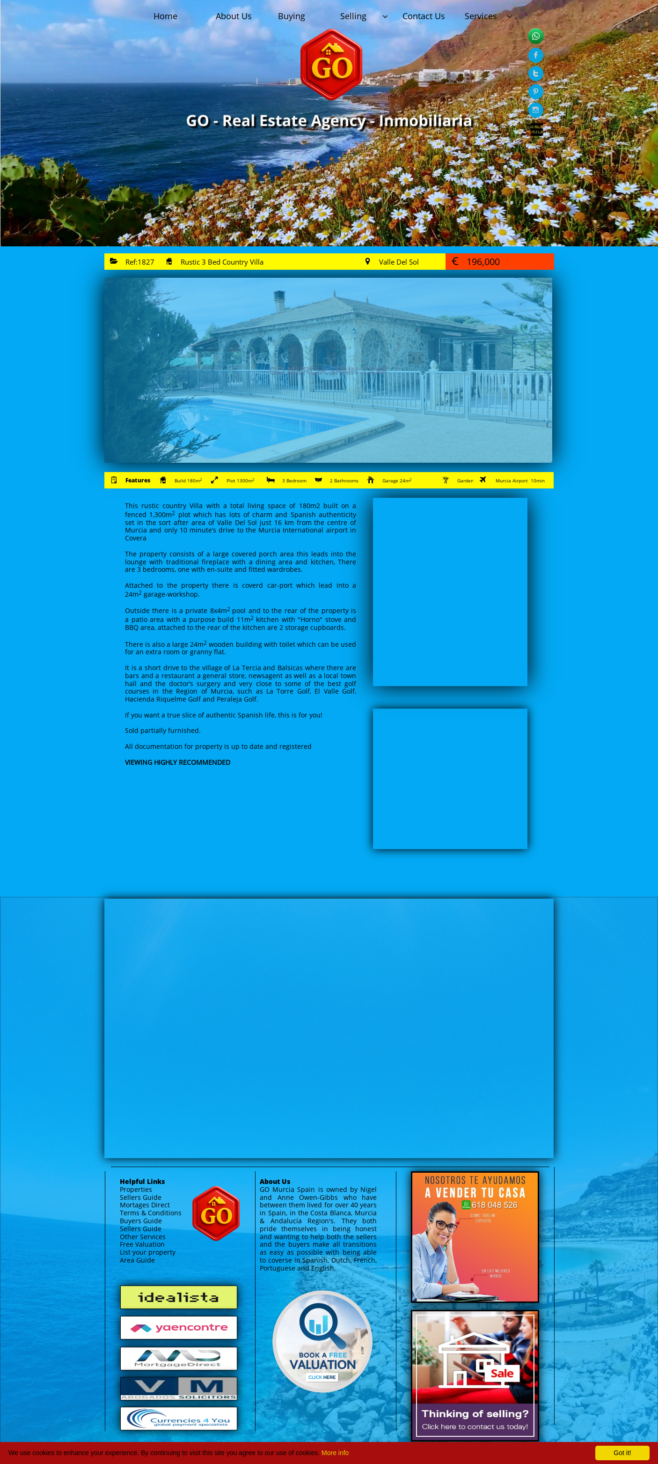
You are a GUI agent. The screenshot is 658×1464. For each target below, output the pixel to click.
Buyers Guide (141, 1220)
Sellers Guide (140, 1197)
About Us (275, 1181)
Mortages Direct (145, 1204)
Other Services (143, 1236)
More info (335, 1453)
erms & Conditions (153, 1212)
